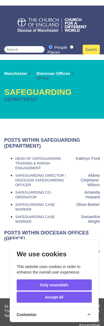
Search (91, 49)
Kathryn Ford (88, 158)
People (59, 47)
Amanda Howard (92, 194)
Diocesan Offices (53, 73)
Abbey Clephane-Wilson (90, 180)
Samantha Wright (90, 219)
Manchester (15, 73)
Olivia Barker (88, 204)
